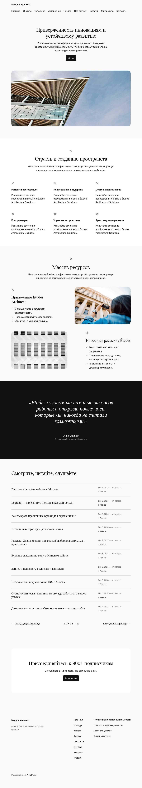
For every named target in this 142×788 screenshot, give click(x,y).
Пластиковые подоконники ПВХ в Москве (38, 582)
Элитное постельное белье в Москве (34, 489)
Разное (103, 492)
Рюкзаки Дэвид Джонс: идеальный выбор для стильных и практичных (48, 542)
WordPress (31, 775)
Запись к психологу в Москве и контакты (37, 568)
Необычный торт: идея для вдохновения (37, 529)
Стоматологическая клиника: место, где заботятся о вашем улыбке (49, 595)
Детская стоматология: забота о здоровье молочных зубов (48, 608)
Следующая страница (117, 624)
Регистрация (71, 678)
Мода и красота (20, 4)
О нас (71, 58)
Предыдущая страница (25, 624)
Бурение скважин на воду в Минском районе (40, 555)
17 (78, 623)
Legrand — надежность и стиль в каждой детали (42, 502)
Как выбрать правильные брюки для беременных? (43, 516)
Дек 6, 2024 (103, 487)
